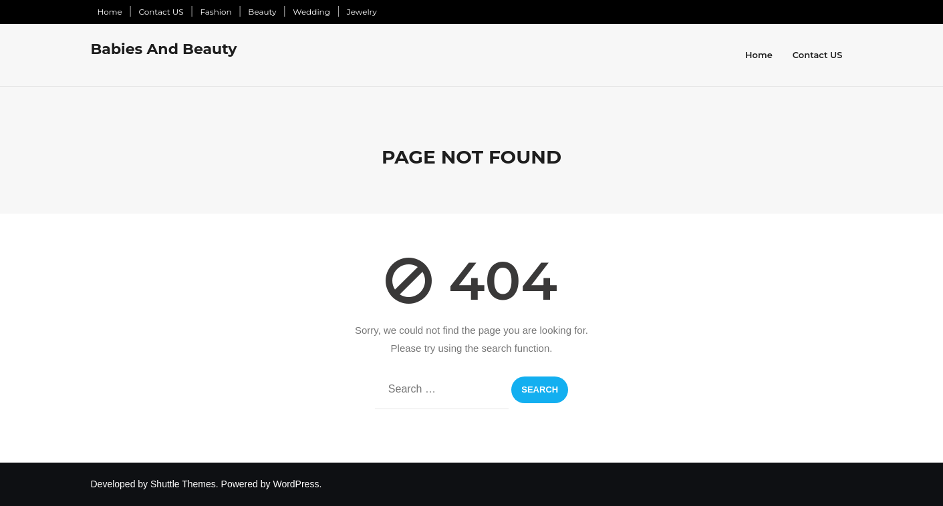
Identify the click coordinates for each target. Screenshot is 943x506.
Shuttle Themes (183, 484)
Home (110, 12)
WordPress (296, 484)
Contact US (160, 12)
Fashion (215, 12)
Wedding (311, 12)
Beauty (262, 12)
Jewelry (362, 12)
